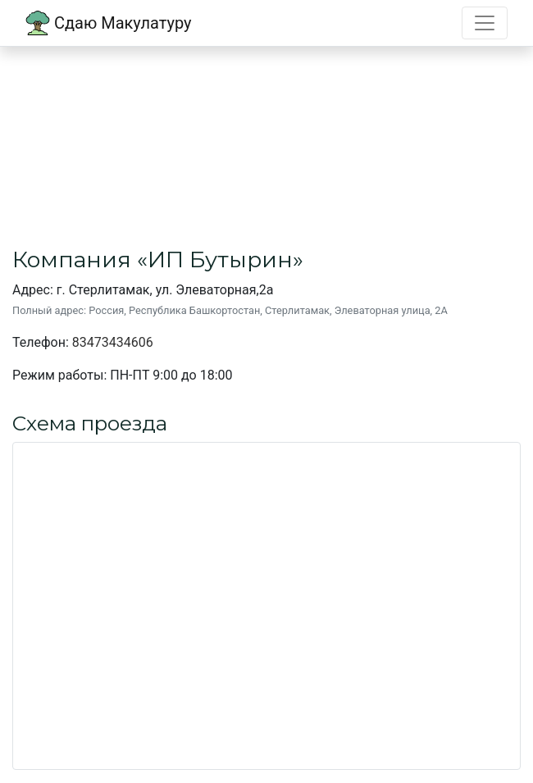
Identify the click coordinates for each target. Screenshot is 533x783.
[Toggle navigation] (485, 23)
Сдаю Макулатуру (108, 23)
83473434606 (112, 342)
